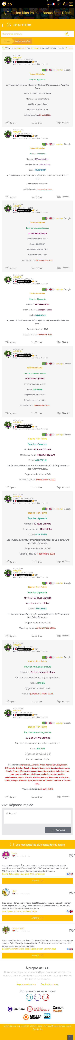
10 (71, 892)
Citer (37, 123)
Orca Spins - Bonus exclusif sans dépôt (19, 911)
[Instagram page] (37, 997)
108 (71, 930)
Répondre (65, 123)
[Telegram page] (29, 997)
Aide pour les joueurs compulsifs (57, 1026)
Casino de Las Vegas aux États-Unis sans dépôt (23, 874)
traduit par (63, 70)
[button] (70, 874)
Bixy (14, 891)
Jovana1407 (18, 928)
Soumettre (60, 830)
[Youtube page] (45, 997)
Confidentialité (36, 1026)
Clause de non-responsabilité (16, 1026)
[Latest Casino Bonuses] (7, 4)
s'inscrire (35, 48)
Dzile (15, 853)
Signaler (10, 123)
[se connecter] (64, 4)
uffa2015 (17, 57)
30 (71, 855)
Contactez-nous (49, 984)
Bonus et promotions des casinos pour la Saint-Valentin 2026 (29, 949)
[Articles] (48, 4)
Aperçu (37, 881)
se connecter (20, 48)
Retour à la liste (16, 25)
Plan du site (37, 1029)
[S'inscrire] (59, 4)
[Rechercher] (67, 34)
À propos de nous (26, 984)
